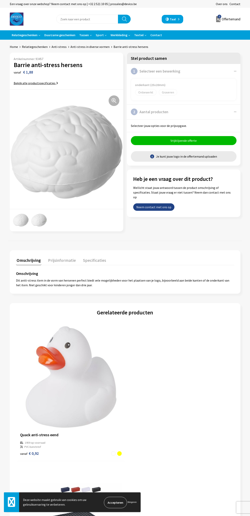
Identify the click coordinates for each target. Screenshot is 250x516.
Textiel (139, 35)
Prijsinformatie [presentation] (60, 259)
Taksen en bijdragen (86, 457)
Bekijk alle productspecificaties (36, 83)
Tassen (84, 35)
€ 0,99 (84, 392)
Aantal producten (149, 112)
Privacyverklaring (198, 445)
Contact (234, 4)
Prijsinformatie (83, 445)
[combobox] (87, 19)
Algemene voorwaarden (203, 439)
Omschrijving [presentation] (28, 259)
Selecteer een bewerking (155, 71)
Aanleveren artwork (86, 451)
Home (14, 47)
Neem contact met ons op (153, 208)
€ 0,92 (29, 397)
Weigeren (132, 502)
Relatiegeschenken (25, 35)
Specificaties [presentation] (91, 259)
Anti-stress (59, 47)
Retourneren (138, 445)
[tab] (28, 260)
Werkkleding (119, 35)
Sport (100, 35)
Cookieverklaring (198, 451)
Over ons (222, 4)
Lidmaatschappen (85, 463)
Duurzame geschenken (59, 35)
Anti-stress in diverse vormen (90, 47)
